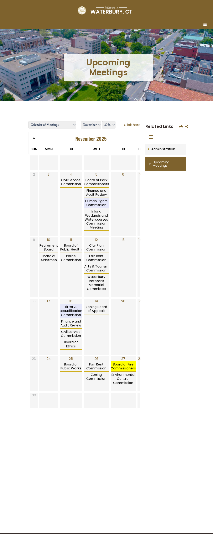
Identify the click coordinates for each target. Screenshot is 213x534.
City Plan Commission (96, 247)
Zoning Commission (96, 376)
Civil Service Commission (71, 182)
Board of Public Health (71, 247)
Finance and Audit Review (96, 192)
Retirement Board (48, 247)
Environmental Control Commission (123, 378)
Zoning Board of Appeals (96, 308)
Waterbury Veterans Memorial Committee (96, 282)
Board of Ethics (71, 344)
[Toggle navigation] (206, 25)
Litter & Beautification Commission (71, 310)
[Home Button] (104, 10)
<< (34, 138)
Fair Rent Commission (96, 258)
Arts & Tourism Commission (96, 268)
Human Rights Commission (96, 203)
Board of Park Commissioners (96, 182)
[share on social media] (186, 126)
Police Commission (71, 258)
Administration (163, 149)
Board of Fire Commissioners (123, 366)
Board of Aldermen (49, 258)
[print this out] (180, 126)
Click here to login (138, 124)
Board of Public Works (70, 366)
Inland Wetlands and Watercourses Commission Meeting (96, 219)
